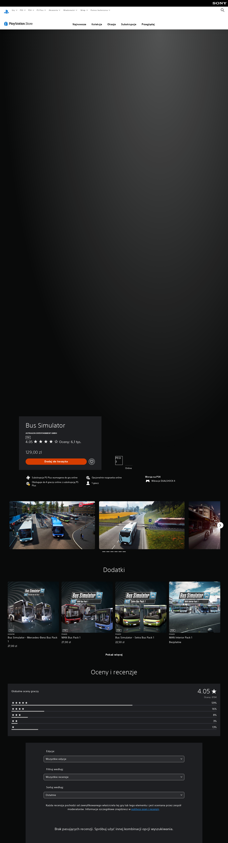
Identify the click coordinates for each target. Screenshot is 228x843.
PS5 (21, 10)
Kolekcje (97, 20)
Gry (13, 10)
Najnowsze (79, 20)
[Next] (220, 522)
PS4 (30, 10)
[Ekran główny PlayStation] (6, 10)
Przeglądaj (148, 20)
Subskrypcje (128, 20)
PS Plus (40, 10)
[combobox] (114, 755)
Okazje (111, 20)
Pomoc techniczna (99, 10)
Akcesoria (53, 10)
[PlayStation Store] (19, 20)
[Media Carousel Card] (52, 522)
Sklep (82, 10)
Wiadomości (69, 10)
